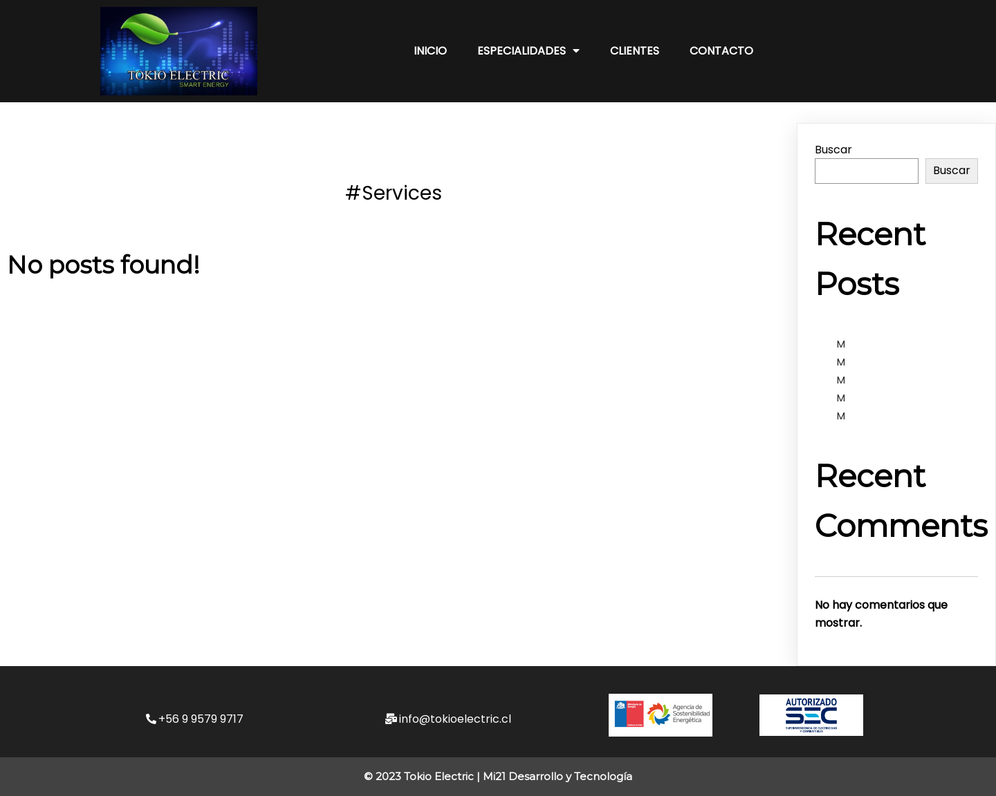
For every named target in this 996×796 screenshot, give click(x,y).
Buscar (833, 150)
